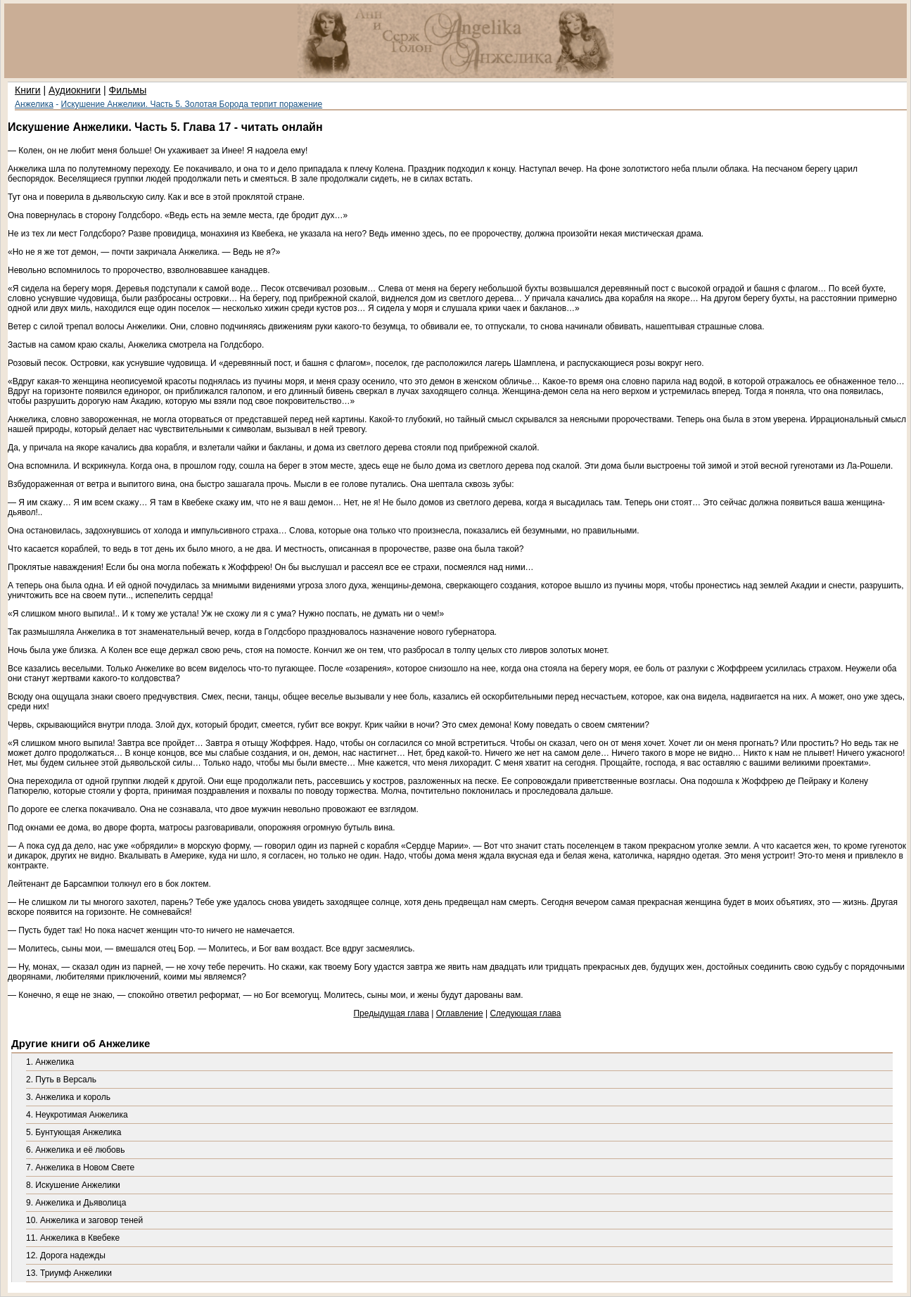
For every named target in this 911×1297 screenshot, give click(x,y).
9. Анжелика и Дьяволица (76, 1203)
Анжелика (34, 104)
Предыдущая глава (390, 1013)
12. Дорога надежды (66, 1255)
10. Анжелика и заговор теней (84, 1220)
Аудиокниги (75, 90)
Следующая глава (525, 1013)
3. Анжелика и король (68, 1097)
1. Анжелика (50, 1062)
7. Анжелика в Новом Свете (80, 1167)
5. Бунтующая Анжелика (73, 1132)
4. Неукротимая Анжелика (77, 1115)
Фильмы (128, 90)
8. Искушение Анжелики (73, 1185)
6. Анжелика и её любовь (75, 1150)
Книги (28, 90)
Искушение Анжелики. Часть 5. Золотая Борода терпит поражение (192, 104)
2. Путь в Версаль (61, 1079)
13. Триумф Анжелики (69, 1273)
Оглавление (459, 1013)
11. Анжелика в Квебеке (73, 1238)
